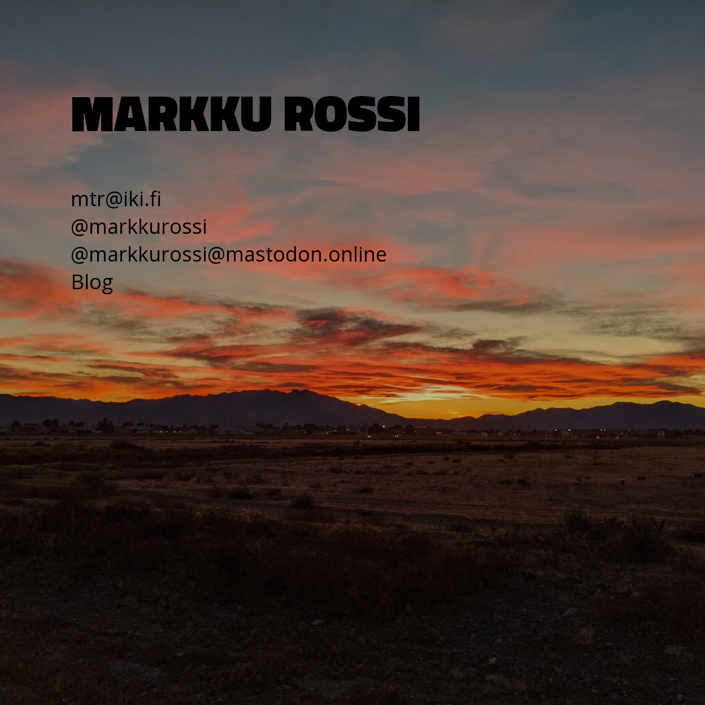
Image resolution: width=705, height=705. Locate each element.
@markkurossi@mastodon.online (229, 254)
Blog (92, 281)
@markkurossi (139, 226)
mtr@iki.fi (116, 198)
